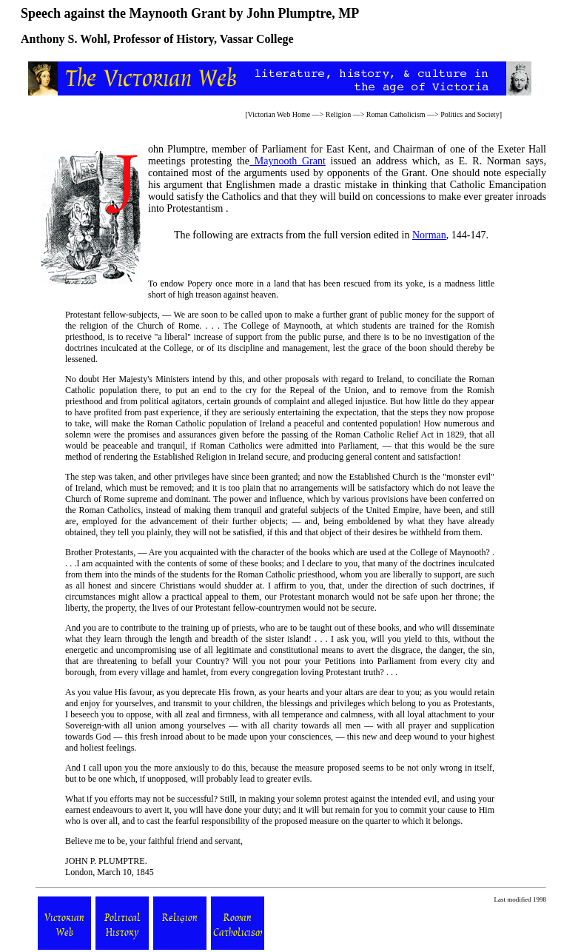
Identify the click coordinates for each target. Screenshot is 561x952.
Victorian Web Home (279, 114)
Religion (338, 114)
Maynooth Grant (287, 161)
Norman (429, 235)
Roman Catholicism (396, 114)
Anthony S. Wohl (64, 39)
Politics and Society (469, 114)
